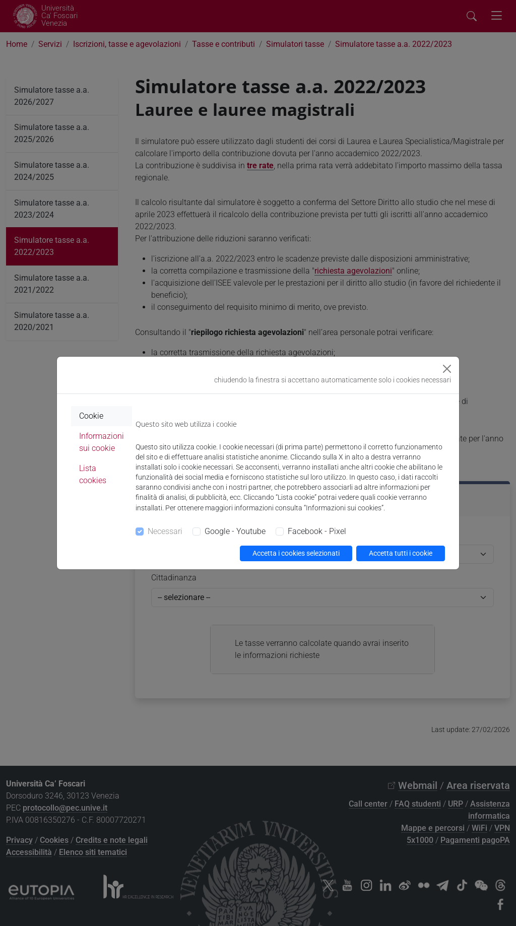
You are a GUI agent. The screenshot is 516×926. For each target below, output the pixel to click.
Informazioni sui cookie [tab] (101, 442)
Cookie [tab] (91, 416)
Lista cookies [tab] (92, 474)
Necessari (165, 531)
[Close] (447, 369)
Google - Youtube (235, 531)
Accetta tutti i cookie (400, 553)
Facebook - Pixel (317, 531)
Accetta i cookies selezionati (296, 553)
